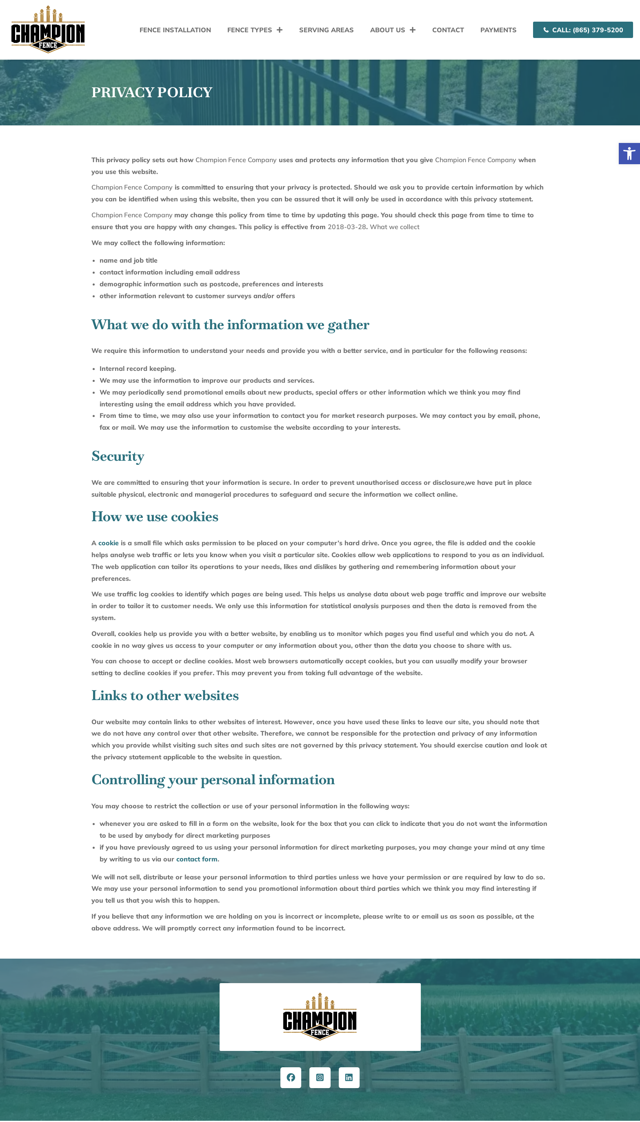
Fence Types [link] (255, 29)
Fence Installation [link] (175, 30)
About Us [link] (393, 29)
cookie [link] (108, 543)
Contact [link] (448, 30)
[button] (320, 1040)
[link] (629, 153)
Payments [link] (498, 30)
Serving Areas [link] (326, 30)
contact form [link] (197, 859)
